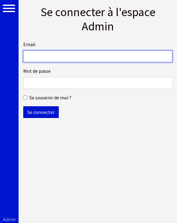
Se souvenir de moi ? (50, 97)
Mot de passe (37, 71)
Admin (9, 219)
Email (29, 44)
